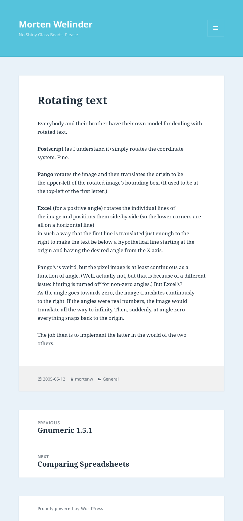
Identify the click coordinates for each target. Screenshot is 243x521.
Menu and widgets (216, 36)
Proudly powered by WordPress (70, 508)
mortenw (84, 379)
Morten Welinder (55, 24)
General (111, 379)
